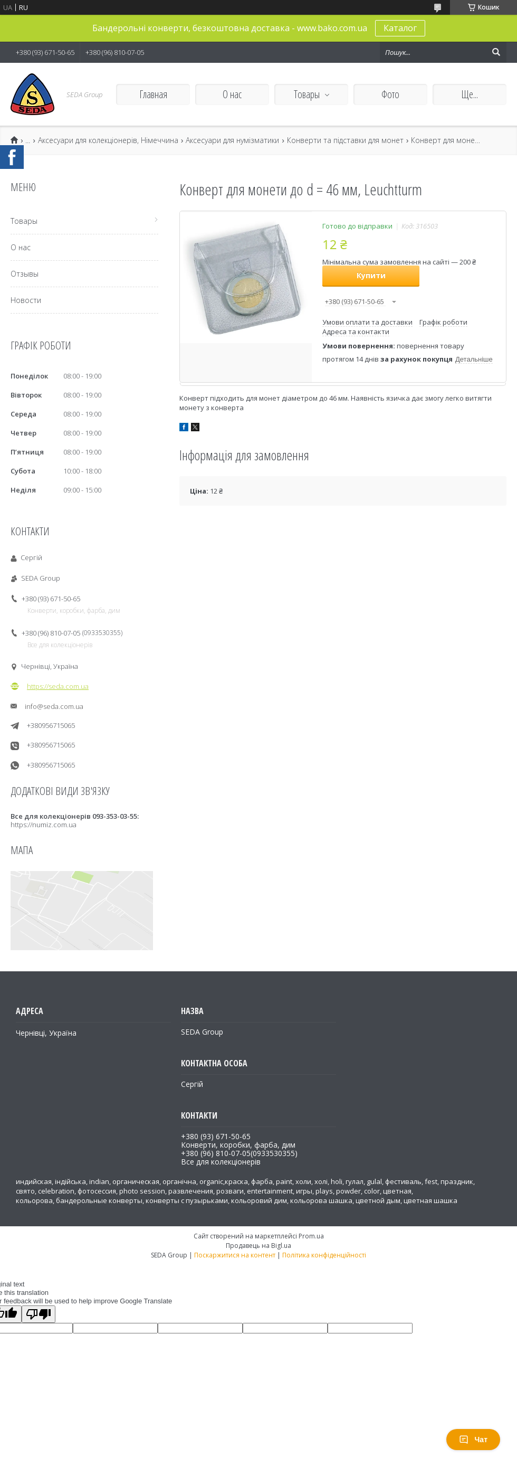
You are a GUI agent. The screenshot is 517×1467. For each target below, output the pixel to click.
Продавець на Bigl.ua (258, 1245)
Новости (26, 300)
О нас (232, 94)
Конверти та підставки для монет (345, 140)
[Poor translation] (38, 1314)
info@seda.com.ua (54, 706)
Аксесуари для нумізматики (232, 140)
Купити (371, 275)
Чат (473, 1439)
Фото (390, 94)
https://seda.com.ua (58, 686)
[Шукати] (495, 52)
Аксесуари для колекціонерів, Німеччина (108, 140)
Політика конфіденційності (324, 1255)
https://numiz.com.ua (43, 824)
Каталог (400, 28)
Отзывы (25, 274)
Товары (307, 94)
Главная (153, 94)
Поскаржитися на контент (234, 1255)
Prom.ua (311, 1236)
